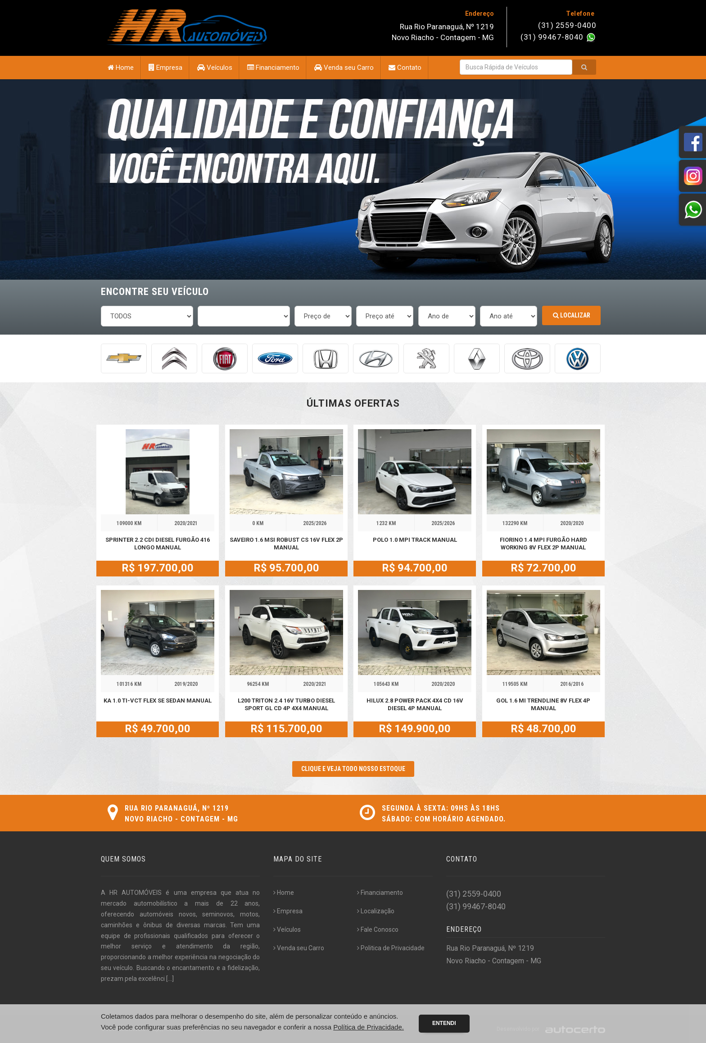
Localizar (571, 315)
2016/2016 (572, 684)
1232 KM (386, 523)
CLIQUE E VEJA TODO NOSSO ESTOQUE (353, 768)
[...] (170, 978)
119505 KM (514, 684)
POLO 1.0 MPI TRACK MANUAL (415, 539)
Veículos (214, 67)
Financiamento (273, 67)
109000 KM (129, 523)
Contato (405, 67)
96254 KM (258, 684)
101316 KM (129, 684)
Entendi (444, 1023)
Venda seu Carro (344, 67)
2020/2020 (572, 523)
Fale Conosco (377, 929)
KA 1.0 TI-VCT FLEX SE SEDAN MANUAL (158, 700)
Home (121, 67)
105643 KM (386, 684)
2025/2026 (314, 523)
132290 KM (514, 523)
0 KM (257, 523)
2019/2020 (186, 684)
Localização (375, 911)
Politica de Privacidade (391, 948)
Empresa (165, 67)
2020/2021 (186, 523)
